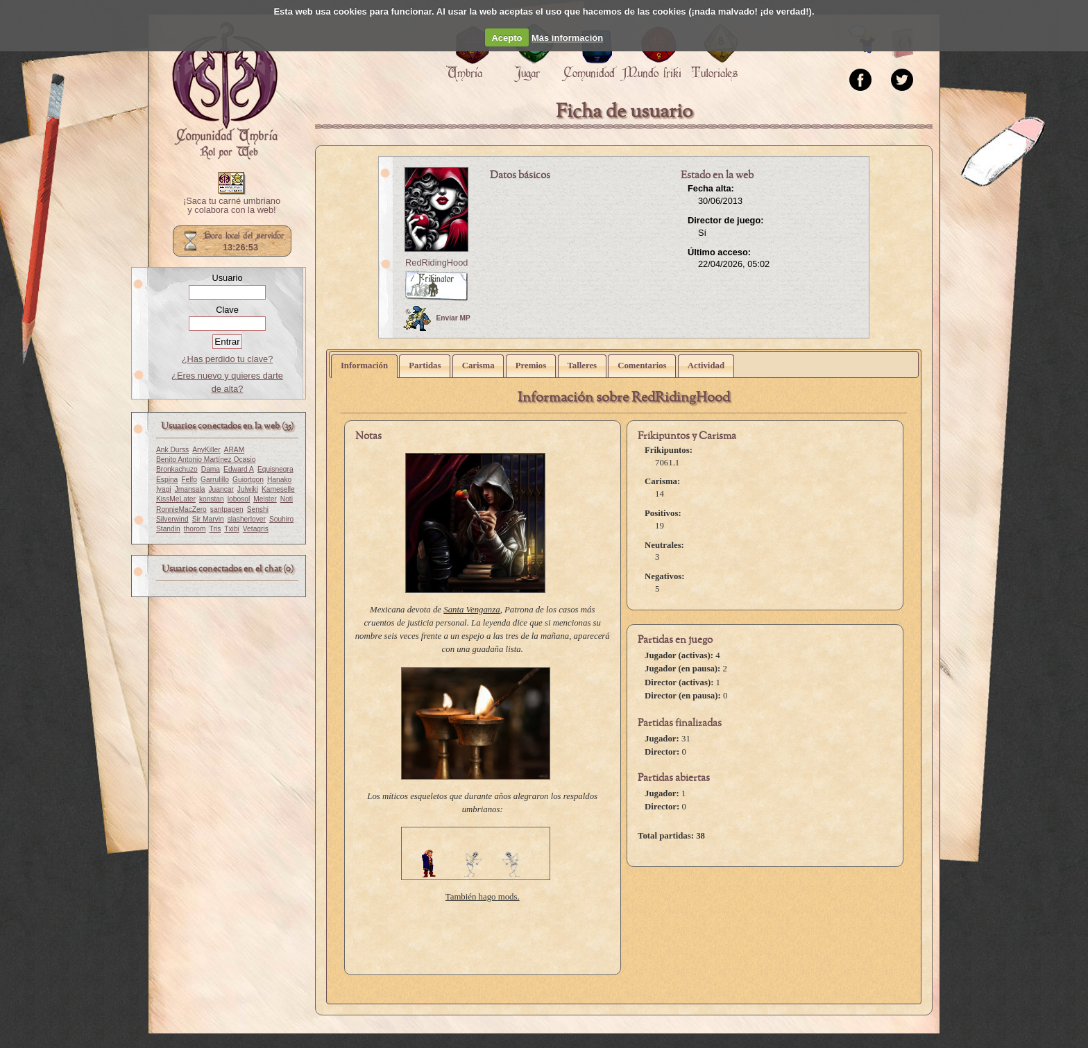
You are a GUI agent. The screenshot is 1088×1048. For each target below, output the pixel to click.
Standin (168, 529)
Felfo (189, 479)
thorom (195, 529)
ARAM (234, 450)
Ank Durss (172, 450)
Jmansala (190, 489)
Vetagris (256, 529)
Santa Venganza (471, 610)
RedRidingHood (436, 262)
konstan (211, 499)
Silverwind (172, 519)
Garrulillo (215, 479)
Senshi (258, 509)
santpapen (227, 509)
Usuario (227, 278)
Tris (215, 529)
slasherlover (247, 519)
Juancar (220, 489)
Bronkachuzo (177, 469)
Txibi (231, 529)
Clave (227, 309)
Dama (210, 469)
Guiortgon (248, 479)
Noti (286, 499)
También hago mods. (482, 897)
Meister (265, 499)
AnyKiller (206, 450)
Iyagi (163, 489)
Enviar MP (436, 318)
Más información (567, 38)
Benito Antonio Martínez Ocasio (205, 459)
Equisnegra (275, 469)
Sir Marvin (208, 519)
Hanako (279, 479)
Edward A (238, 469)
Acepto (506, 38)
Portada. (224, 91)
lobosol (239, 499)
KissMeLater (176, 499)
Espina (167, 479)
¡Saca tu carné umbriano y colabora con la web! (231, 206)
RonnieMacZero (181, 509)
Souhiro (281, 519)
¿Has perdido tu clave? (227, 359)
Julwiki (247, 489)
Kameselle (278, 489)
